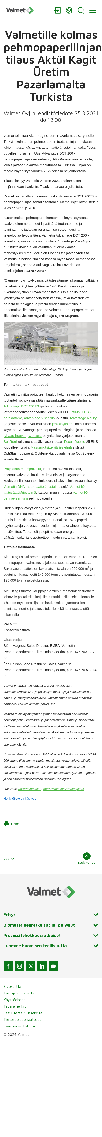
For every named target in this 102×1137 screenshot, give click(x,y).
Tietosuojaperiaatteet (22, 1019)
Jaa (9, 858)
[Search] (81, 10)
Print (12, 824)
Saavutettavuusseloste (23, 1013)
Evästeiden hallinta (19, 1026)
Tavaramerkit (15, 1006)
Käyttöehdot (14, 999)
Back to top (86, 858)
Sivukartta (12, 986)
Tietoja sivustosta (19, 993)
